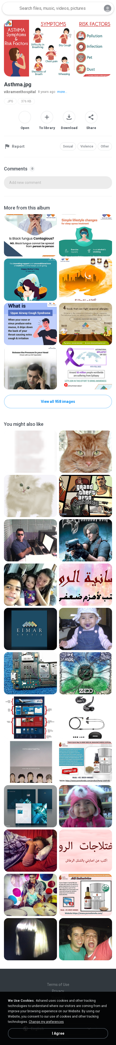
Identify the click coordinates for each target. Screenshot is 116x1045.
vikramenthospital (20, 92)
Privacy (58, 991)
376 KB (26, 101)
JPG (10, 101)
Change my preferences (46, 1022)
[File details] (30, 235)
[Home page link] (10, 8)
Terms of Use (58, 984)
